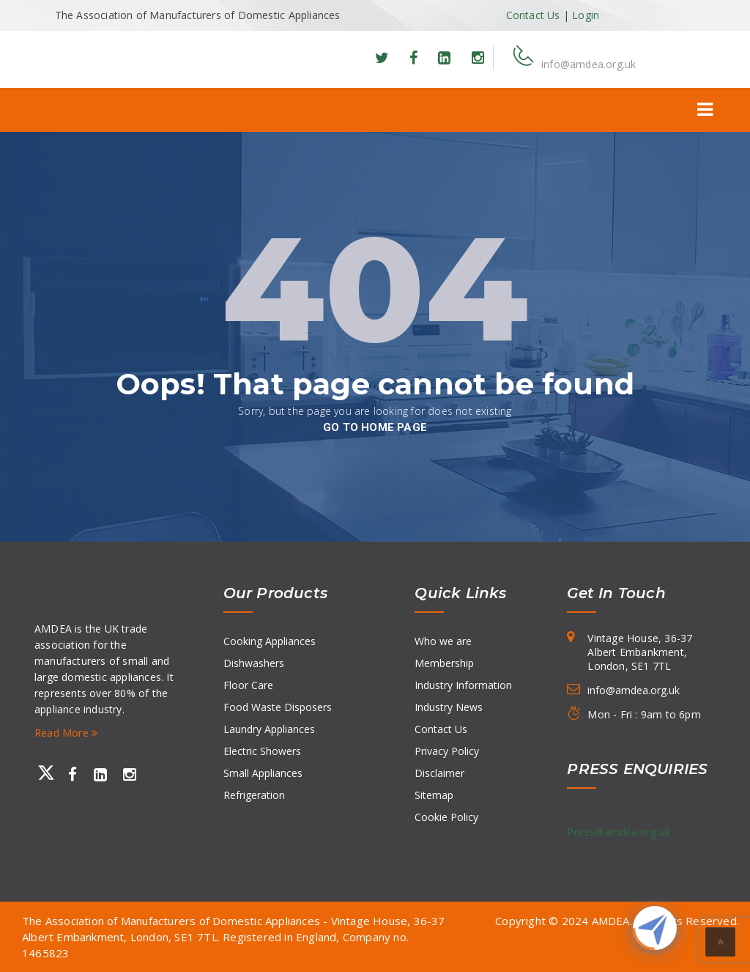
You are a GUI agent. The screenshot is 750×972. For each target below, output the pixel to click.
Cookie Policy (446, 817)
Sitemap (434, 795)
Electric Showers (262, 751)
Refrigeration (254, 795)
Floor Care (248, 685)
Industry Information (463, 685)
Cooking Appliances (269, 641)
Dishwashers (253, 663)
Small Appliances (262, 773)
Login (585, 15)
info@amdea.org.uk (588, 64)
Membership (444, 663)
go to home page (375, 427)
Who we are (443, 641)
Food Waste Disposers (277, 707)
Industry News (449, 707)
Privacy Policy (447, 751)
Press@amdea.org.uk (618, 832)
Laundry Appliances (269, 729)
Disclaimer (439, 773)
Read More (65, 733)
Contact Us (533, 15)
